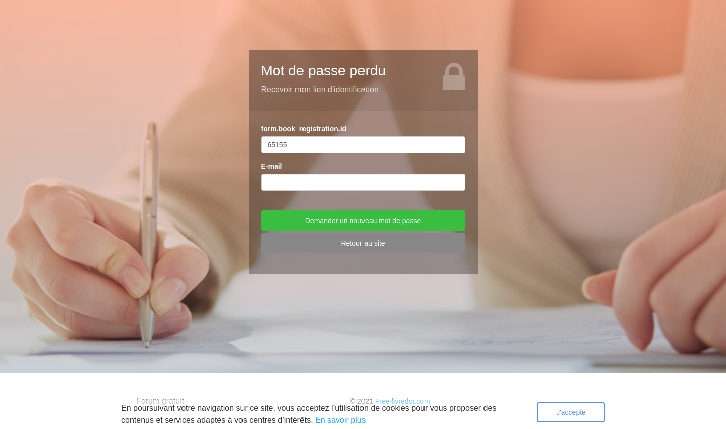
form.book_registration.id (304, 129)
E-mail (271, 166)
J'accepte (571, 412)
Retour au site (363, 243)
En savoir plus (340, 420)
